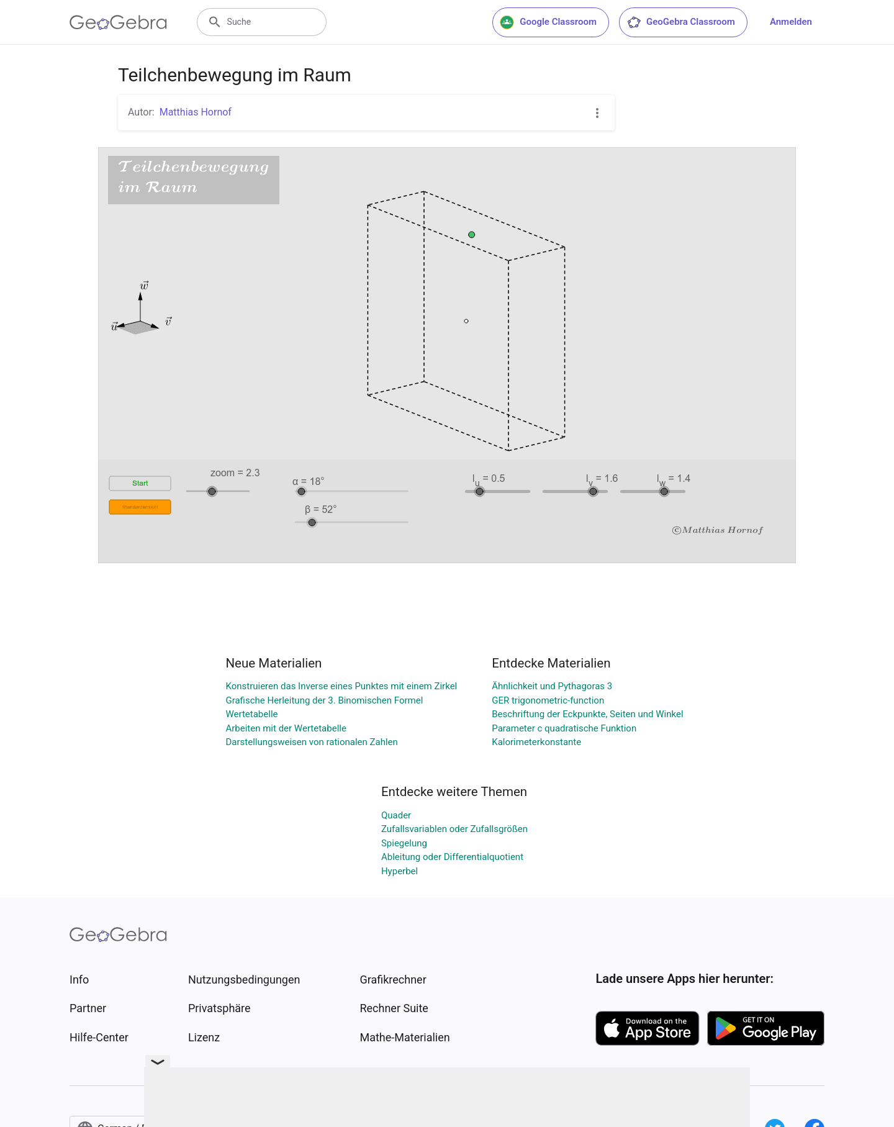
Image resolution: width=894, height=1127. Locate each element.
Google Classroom (548, 22)
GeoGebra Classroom (680, 22)
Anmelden (791, 21)
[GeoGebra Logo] (118, 22)
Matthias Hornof (196, 112)
